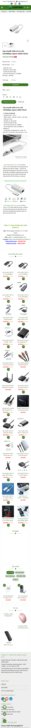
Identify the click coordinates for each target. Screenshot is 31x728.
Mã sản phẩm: (6, 64)
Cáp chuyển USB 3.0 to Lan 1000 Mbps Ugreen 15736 (23, 296)
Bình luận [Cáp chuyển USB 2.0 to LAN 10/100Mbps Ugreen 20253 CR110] (21, 102)
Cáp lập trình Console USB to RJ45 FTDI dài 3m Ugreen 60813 (8, 409)
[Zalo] (21, 97)
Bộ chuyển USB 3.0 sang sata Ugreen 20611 (8, 432)
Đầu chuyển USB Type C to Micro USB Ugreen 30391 (23, 432)
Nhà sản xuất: (6, 61)
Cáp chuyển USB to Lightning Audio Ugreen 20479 (8, 318)
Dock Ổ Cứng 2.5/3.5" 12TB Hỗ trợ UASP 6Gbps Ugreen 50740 (23, 409)
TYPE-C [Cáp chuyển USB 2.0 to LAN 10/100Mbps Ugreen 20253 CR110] (15, 579)
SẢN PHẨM (4, 687)
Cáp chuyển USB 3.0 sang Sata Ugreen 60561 (23, 386)
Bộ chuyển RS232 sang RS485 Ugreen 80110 (23, 519)
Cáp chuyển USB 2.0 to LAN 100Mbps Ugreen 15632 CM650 (23, 273)
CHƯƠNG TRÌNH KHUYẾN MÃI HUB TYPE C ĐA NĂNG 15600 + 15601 (23, 627)
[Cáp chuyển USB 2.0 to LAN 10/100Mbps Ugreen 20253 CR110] (15, 7)
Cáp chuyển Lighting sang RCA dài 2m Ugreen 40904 (23, 364)
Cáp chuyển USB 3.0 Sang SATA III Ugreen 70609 (8, 474)
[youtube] (16, 3)
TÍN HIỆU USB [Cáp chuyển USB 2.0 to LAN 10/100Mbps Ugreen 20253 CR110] (20, 11)
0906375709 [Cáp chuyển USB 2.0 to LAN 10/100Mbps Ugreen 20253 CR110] (11, 1)
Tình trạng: (5, 80)
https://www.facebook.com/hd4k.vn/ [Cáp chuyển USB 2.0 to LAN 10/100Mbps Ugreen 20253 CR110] (19, 239)
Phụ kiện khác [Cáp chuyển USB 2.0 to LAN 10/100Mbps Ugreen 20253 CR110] (19, 572)
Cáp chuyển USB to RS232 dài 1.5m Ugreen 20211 (8, 454)
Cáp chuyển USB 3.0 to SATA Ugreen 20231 (23, 474)
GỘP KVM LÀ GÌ (8, 645)
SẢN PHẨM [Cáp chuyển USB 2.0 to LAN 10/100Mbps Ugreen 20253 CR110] (12, 11)
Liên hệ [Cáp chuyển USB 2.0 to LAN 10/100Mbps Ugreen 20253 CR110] (15, 84)
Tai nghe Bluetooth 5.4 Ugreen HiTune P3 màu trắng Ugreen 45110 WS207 (8, 597)
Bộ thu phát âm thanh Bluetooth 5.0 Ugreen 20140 (8, 386)
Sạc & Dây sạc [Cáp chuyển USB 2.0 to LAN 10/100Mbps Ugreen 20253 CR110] (10, 576)
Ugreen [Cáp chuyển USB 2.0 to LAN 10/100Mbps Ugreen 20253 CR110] (8, 89)
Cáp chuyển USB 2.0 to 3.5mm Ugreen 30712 (7, 497)
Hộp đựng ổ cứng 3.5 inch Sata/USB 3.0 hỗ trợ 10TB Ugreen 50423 (23, 341)
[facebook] (12, 3)
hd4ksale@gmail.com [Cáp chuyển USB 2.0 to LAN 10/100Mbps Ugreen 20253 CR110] (22, 1)
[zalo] (19, 3)
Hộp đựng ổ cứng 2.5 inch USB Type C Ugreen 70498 (23, 454)
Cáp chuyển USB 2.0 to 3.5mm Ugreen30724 (7, 296)
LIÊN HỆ (3, 684)
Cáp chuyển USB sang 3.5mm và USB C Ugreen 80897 (23, 318)
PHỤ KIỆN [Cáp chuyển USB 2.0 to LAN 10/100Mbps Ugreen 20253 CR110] (10, 572)
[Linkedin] (10, 97)
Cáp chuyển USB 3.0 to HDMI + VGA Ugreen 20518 (7, 341)
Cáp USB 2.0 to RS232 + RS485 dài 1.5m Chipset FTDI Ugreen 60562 (23, 497)
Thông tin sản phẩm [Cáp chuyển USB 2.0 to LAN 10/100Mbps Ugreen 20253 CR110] (9, 102)
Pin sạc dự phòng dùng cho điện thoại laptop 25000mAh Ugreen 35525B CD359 (23, 597)
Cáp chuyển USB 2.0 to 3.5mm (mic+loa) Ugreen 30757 (7, 364)
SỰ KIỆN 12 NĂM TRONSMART (8, 615)
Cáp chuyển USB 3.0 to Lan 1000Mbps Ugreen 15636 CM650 (8, 273)
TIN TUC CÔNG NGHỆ (7, 691)
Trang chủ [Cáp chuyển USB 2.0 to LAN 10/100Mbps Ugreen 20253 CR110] (4, 11)
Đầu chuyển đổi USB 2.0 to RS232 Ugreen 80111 (8, 519)
